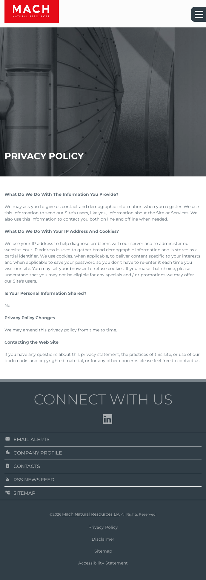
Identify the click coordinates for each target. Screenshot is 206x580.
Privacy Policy (103, 527)
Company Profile (33, 453)
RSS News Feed (29, 480)
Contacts (22, 466)
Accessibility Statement (103, 563)
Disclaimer (103, 539)
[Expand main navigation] (198, 14)
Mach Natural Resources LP (90, 514)
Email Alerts (27, 439)
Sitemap (20, 493)
